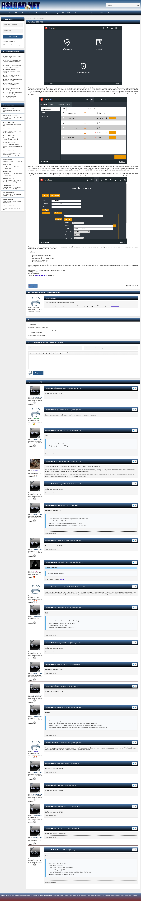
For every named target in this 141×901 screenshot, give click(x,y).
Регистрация (19, 45)
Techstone (54, 587)
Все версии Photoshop (36, 13)
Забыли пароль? (7, 45)
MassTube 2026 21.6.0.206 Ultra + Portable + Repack (12, 79)
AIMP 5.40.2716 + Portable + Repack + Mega (11, 89)
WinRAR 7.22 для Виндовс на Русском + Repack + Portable (12, 66)
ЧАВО (101, 13)
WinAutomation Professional (37, 335)
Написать (111, 13)
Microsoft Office (67, 13)
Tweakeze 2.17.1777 (40, 275)
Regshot (62, 579)
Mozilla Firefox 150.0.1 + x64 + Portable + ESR (12, 57)
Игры (86, 13)
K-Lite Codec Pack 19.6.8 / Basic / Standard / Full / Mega (12, 93)
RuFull (53, 388)
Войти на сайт (13, 36)
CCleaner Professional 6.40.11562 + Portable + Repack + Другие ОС (12, 71)
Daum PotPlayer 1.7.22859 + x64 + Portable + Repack (12, 75)
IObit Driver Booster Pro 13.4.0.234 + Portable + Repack (11, 97)
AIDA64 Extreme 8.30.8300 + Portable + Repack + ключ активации (11, 84)
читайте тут (115, 306)
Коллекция (78, 13)
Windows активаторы (52, 13)
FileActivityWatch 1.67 (36, 332)
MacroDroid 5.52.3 (35, 324)
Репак (10, 13)
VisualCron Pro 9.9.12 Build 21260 (39, 327)
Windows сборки (20, 13)
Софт (4, 13)
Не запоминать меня (10, 41)
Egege (53, 461)
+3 (33, 286)
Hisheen (54, 562)
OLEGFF (54, 409)
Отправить (38, 373)
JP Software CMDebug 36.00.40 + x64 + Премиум (43, 330)
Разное (93, 13)
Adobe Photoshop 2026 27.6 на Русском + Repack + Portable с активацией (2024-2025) (12, 62)
